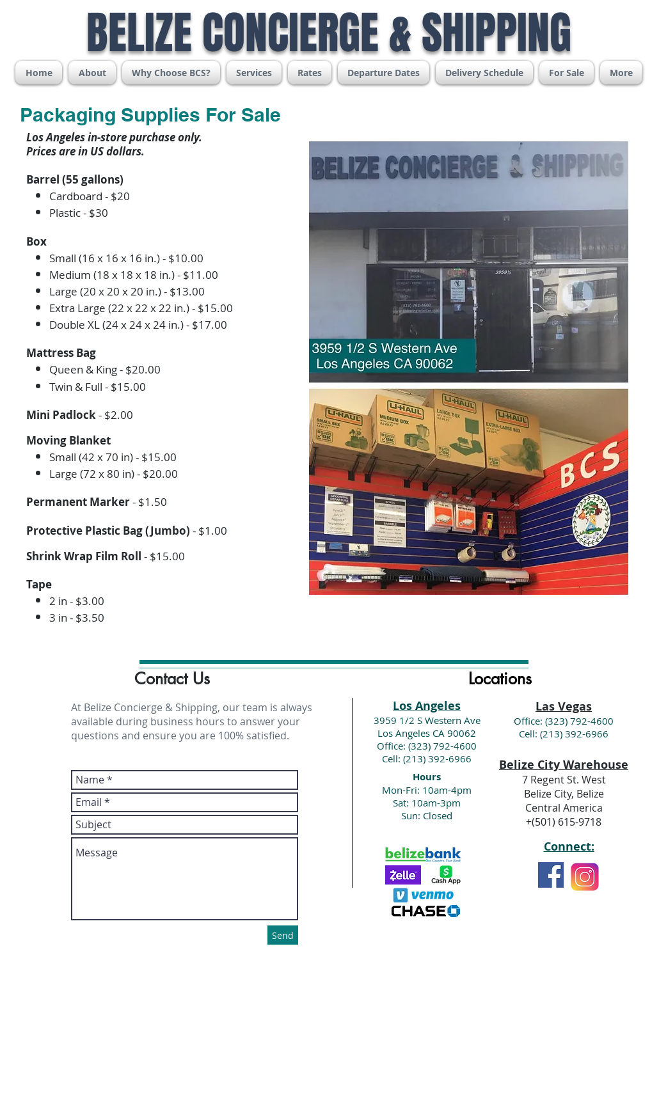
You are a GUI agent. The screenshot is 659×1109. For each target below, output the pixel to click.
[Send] (282, 935)
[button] (254, 72)
